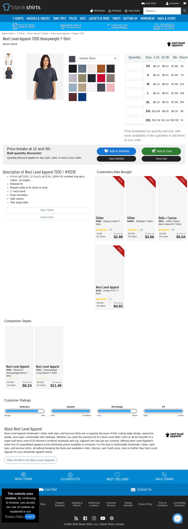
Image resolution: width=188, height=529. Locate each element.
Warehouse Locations (94, 504)
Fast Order (132, 11)
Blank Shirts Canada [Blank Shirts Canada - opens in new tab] (112, 524)
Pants (117, 18)
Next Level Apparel (17, 38)
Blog (42, 504)
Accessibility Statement (179, 504)
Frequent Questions (60, 504)
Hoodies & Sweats (38, 18)
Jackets (99, 18)
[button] (145, 2)
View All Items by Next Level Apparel (31, 460)
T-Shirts (18, 18)
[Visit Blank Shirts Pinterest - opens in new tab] (112, 518)
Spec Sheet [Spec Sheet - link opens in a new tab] (47, 210)
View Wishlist (116, 158)
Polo (73, 18)
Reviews (114, 11)
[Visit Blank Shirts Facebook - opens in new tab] (85, 518)
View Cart (161, 158)
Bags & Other (166, 18)
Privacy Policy (14, 516)
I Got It (30, 516)
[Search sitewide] (162, 10)
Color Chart (47, 217)
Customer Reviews (111, 504)
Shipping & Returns (77, 504)
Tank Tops (59, 18)
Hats (83, 18)
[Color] (97, 58)
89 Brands (97, 11)
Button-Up (130, 18)
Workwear (148, 18)
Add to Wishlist (116, 151)
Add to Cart (161, 151)
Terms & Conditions (162, 504)
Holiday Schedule (128, 504)
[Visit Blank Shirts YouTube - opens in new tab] (103, 518)
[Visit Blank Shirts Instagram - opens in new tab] (94, 518)
